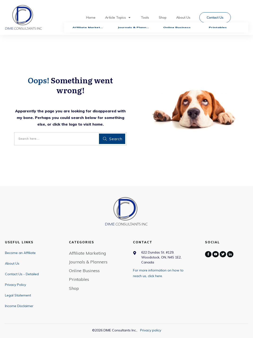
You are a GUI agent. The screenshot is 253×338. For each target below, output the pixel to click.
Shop (74, 288)
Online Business (84, 270)
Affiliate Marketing (87, 253)
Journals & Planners (88, 262)
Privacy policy (150, 330)
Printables (79, 279)
